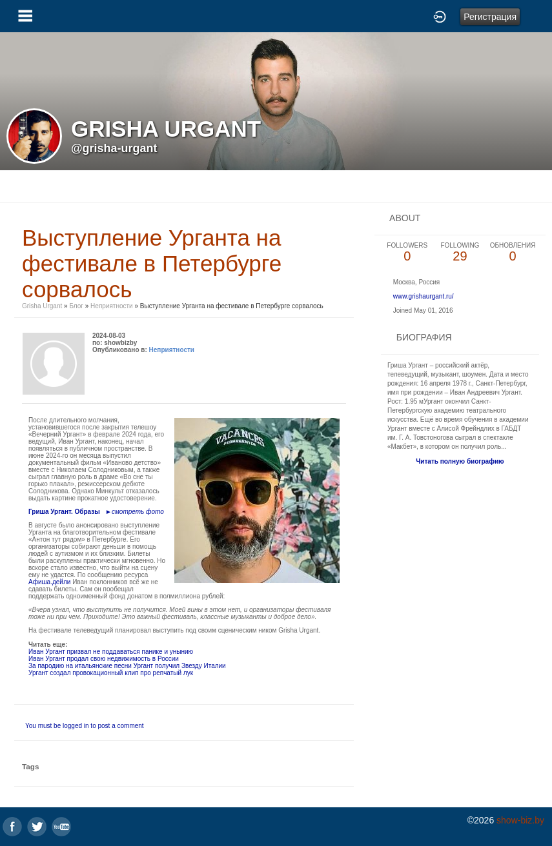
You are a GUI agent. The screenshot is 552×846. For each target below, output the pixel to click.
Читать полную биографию (460, 461)
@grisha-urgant (114, 148)
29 (460, 252)
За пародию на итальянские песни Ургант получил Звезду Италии (127, 665)
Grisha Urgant (42, 306)
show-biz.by (520, 820)
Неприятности (111, 306)
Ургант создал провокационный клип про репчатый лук (110, 672)
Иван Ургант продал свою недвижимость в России (103, 658)
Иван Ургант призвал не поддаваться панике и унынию (110, 651)
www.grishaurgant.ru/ (423, 296)
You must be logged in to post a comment (84, 725)
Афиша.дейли (49, 581)
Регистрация (490, 17)
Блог (76, 306)
